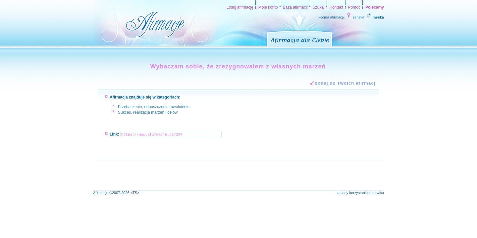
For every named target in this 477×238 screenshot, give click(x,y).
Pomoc (354, 7)
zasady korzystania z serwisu (360, 193)
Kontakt (336, 7)
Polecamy (374, 7)
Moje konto (268, 7)
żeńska (355, 17)
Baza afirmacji (295, 7)
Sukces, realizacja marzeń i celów (148, 112)
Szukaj (319, 7)
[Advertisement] (213, 174)
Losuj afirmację (240, 7)
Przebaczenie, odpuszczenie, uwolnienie (153, 106)
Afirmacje (100, 193)
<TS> (135, 193)
